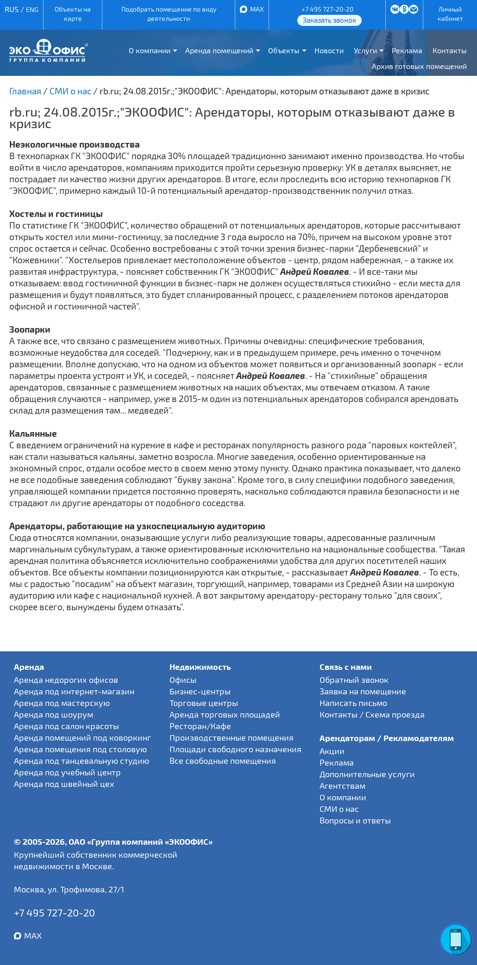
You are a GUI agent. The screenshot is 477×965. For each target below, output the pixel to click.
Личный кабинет (450, 13)
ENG (32, 9)
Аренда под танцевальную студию (81, 760)
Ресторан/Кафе (200, 726)
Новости (329, 50)
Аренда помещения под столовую (80, 749)
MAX (257, 9)
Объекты (284, 50)
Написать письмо (353, 703)
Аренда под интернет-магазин (74, 691)
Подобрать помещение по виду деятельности (168, 13)
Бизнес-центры (200, 691)
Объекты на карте (73, 13)
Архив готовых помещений (419, 66)
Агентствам (342, 785)
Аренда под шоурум (53, 714)
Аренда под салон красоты (66, 726)
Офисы (182, 679)
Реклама (407, 50)
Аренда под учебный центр (67, 772)
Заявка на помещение (363, 691)
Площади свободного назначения (235, 749)
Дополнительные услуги (367, 774)
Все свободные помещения (222, 760)
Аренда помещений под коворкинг (82, 737)
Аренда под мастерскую (62, 703)
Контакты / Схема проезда (372, 714)
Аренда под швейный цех (64, 784)
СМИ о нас (339, 809)
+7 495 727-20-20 (327, 9)
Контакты (450, 50)
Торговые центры (203, 703)
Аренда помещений (219, 50)
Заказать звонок (329, 20)
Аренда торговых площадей (224, 714)
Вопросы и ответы (355, 820)
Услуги (365, 50)
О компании (149, 50)
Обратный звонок (354, 679)
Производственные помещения (231, 737)
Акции (332, 751)
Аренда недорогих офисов (66, 679)
